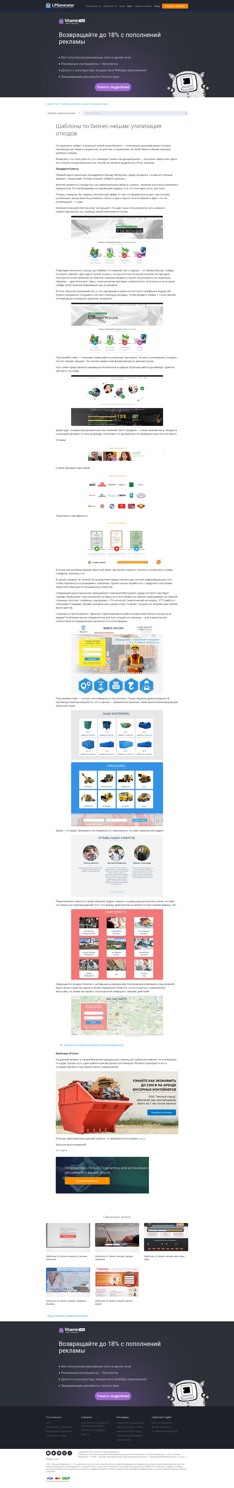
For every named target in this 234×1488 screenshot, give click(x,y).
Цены (122, 6)
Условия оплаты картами (57, 1481)
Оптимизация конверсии (165, 1431)
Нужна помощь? (143, 6)
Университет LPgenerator (59, 1427)
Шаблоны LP (110, 6)
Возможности (93, 6)
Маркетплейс (123, 1439)
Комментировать (87, 1180)
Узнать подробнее (113, 87)
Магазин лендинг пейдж (129, 1431)
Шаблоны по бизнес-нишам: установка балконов (93, 1045)
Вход (157, 6)
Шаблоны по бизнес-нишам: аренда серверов (114, 1258)
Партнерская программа (129, 1435)
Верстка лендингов (162, 1422)
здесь (142, 1138)
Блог (48, 1422)
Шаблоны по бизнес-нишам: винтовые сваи (164, 1258)
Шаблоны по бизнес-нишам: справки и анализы (66, 1302)
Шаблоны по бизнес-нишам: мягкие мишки (114, 1302)
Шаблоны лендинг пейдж (129, 1427)
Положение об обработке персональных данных (95, 1424)
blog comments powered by (68, 1316)
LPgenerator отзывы (56, 1435)
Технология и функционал (130, 1422)
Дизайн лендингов (161, 1427)
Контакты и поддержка (93, 1430)
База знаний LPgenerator (59, 1431)
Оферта (85, 1434)
